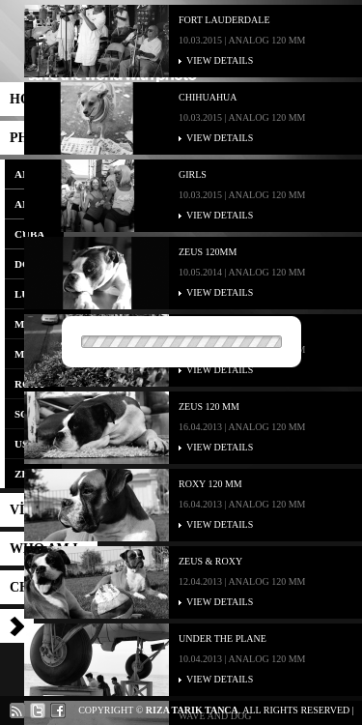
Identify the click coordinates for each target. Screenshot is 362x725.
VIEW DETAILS (219, 60)
